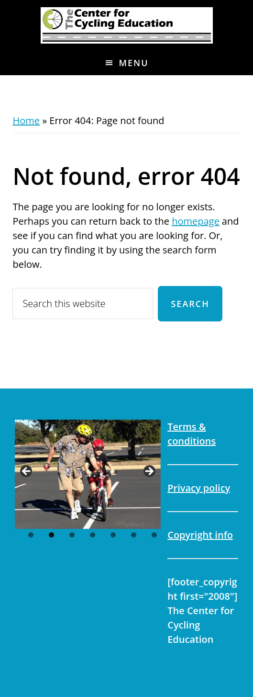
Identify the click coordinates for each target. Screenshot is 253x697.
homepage (195, 221)
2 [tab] (51, 534)
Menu (133, 63)
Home (26, 120)
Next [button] (149, 472)
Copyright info (200, 534)
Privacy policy (198, 487)
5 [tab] (113, 534)
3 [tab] (72, 534)
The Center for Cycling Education (126, 25)
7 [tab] (154, 534)
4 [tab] (92, 534)
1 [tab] (30, 534)
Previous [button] (27, 472)
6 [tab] (133, 534)
